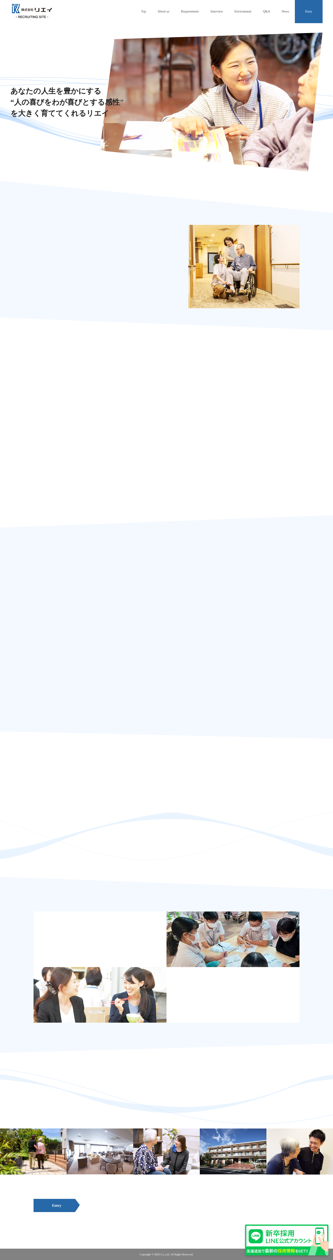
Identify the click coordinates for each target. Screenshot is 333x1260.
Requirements (190, 11)
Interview (216, 11)
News (285, 11)
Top (143, 11)
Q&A (266, 11)
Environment (242, 11)
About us (164, 11)
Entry (308, 11)
